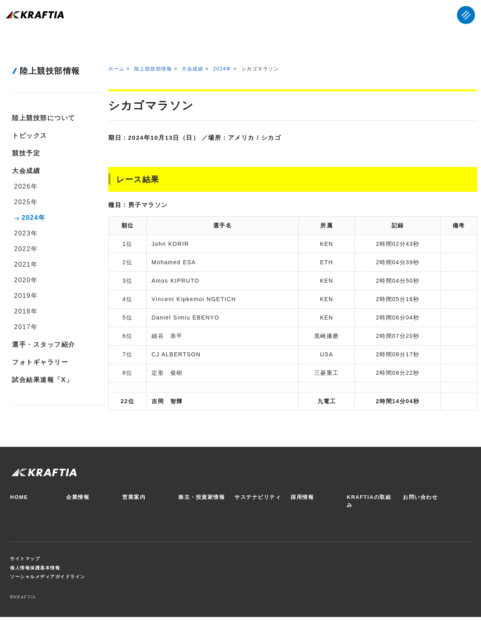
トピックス (29, 135)
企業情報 (77, 497)
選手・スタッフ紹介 (43, 344)
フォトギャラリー (40, 362)
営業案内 (134, 497)
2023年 (26, 233)
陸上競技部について (43, 118)
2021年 (26, 264)
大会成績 (192, 69)
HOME (19, 497)
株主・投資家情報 (201, 497)
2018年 (26, 311)
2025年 (26, 202)
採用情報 (302, 497)
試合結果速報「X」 (42, 379)
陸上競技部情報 (153, 69)
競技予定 (26, 153)
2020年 (26, 280)
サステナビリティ (257, 497)
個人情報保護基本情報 (35, 567)
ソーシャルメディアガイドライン (47, 576)
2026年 (26, 186)
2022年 (26, 248)
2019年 (26, 295)
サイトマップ (25, 558)
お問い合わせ (420, 497)
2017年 (26, 327)
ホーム (116, 69)
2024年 (222, 69)
